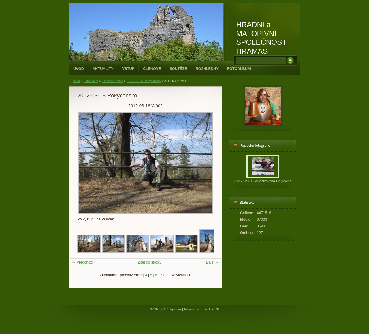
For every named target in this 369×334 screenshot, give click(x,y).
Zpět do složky (149, 262)
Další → (212, 262)
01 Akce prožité (112, 81)
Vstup (128, 68)
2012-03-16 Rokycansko (144, 81)
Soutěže (178, 68)
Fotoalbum (239, 68)
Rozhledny (207, 68)
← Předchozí (82, 262)
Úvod (78, 68)
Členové (152, 68)
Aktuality (103, 68)
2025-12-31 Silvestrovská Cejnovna (263, 181)
